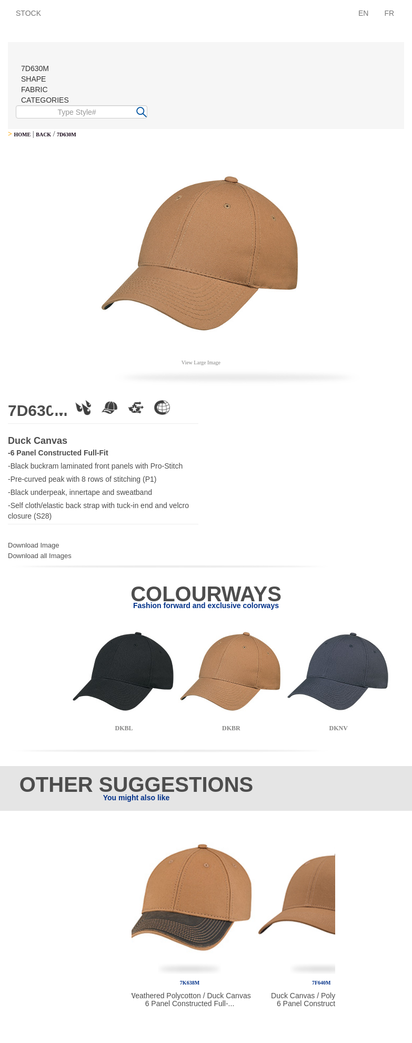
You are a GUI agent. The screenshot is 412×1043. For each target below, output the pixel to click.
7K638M (189, 983)
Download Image (33, 545)
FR (389, 13)
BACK (43, 134)
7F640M (321, 983)
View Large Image (201, 362)
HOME (22, 134)
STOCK (28, 13)
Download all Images (40, 556)
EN (363, 13)
